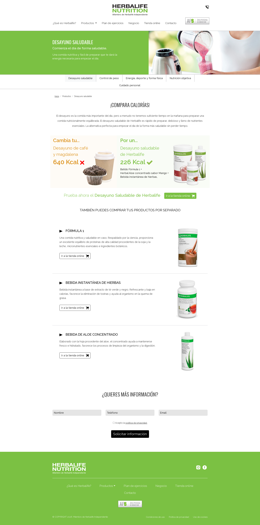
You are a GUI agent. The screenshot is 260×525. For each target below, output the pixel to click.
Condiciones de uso (155, 517)
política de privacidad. (136, 423)
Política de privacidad (179, 517)
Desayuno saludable (80, 78)
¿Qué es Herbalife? (64, 23)
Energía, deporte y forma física (144, 78)
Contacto (170, 23)
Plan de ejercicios (112, 23)
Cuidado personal (129, 85)
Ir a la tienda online (178, 195)
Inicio (57, 96)
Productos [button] (88, 23)
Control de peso (109, 78)
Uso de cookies (200, 517)
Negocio (133, 23)
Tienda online (152, 23)
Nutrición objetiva (180, 78)
